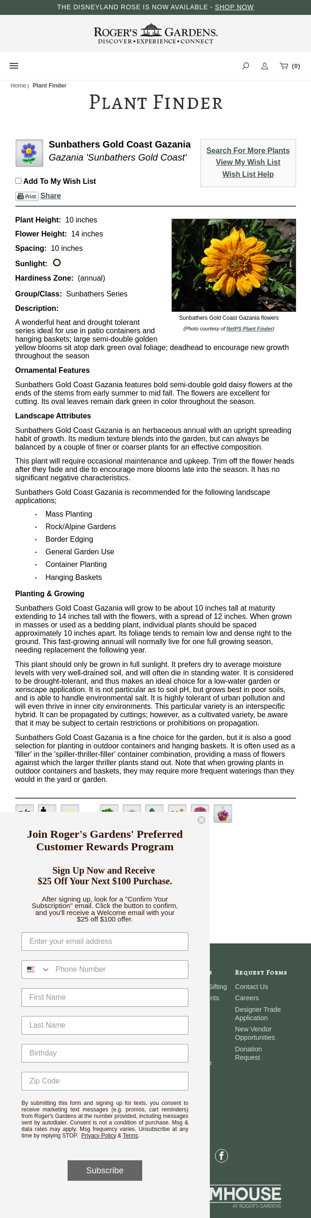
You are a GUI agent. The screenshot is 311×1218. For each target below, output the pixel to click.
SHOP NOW (234, 7)
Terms (130, 1135)
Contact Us (251, 986)
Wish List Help (248, 174)
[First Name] (104, 997)
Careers (247, 998)
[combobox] (36, 969)
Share (51, 196)
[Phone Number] (119, 969)
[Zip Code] (104, 1081)
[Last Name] (104, 1025)
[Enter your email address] (104, 941)
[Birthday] (104, 1053)
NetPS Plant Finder (250, 328)
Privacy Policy (98, 1135)
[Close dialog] (201, 820)
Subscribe (105, 1170)
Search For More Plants (248, 151)
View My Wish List (248, 162)
